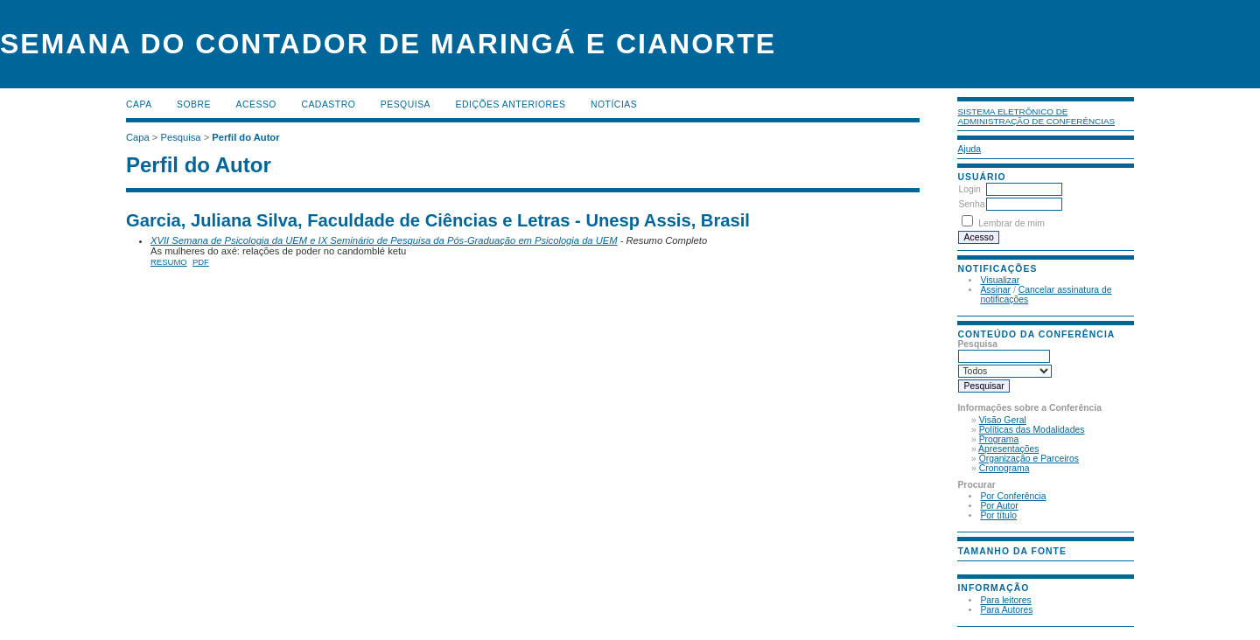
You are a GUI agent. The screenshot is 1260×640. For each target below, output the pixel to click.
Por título (998, 515)
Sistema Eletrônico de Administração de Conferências (1036, 116)
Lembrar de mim (1011, 223)
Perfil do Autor (245, 137)
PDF (200, 262)
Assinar (995, 290)
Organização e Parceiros (1029, 458)
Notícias (614, 104)
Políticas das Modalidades (1032, 430)
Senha (971, 204)
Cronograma (1004, 468)
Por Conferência (1013, 496)
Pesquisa (405, 104)
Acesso (256, 104)
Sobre (194, 104)
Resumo (168, 262)
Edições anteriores (511, 104)
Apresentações (1008, 449)
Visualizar (999, 280)
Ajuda (969, 149)
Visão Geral (1002, 420)
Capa (139, 104)
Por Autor (999, 506)
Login (969, 189)
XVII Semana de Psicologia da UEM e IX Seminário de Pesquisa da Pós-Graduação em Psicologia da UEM (384, 240)
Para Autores (1006, 610)
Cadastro (328, 104)
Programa (999, 439)
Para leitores (1005, 600)
